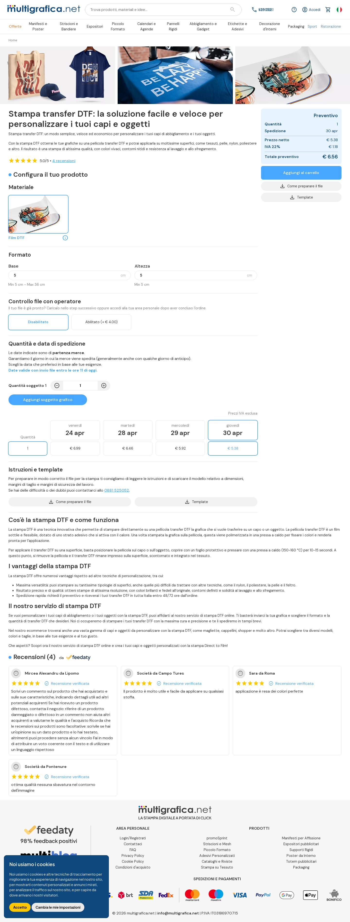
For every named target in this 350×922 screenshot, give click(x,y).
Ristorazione (331, 26)
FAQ (133, 850)
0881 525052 (116, 490)
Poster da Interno (301, 855)
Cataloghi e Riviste (217, 861)
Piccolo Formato (118, 26)
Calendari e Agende (146, 26)
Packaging (296, 26)
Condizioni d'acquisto (132, 867)
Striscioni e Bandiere (69, 26)
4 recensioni (63, 160)
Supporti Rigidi (301, 850)
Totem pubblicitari (301, 861)
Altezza (142, 266)
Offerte (15, 26)
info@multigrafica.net (178, 913)
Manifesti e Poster (38, 26)
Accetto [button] (20, 907)
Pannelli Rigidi (173, 26)
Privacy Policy (133, 855)
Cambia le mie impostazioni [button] (57, 907)
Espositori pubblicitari (301, 844)
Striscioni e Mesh (217, 844)
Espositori (95, 26)
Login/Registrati (133, 838)
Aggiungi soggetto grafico (47, 399)
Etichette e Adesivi (237, 26)
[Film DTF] (38, 214)
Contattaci (133, 844)
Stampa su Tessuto (217, 867)
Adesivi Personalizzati (217, 855)
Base (13, 266)
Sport (312, 26)
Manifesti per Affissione (301, 838)
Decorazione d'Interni (269, 26)
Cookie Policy (133, 861)
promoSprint (217, 838)
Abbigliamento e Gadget (203, 26)
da (74, 658)
